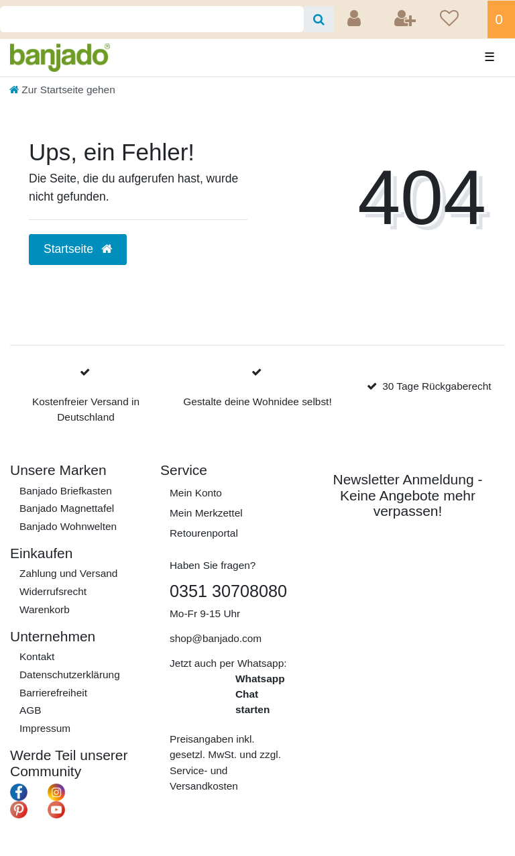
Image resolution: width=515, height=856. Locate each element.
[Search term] (152, 19)
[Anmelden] (355, 19)
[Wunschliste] (459, 19)
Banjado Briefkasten (65, 490)
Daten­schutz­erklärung (69, 674)
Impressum (44, 728)
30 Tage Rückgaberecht (436, 386)
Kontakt (36, 656)
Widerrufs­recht (53, 591)
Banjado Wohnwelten (68, 526)
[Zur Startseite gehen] (62, 89)
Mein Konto (196, 492)
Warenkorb (44, 609)
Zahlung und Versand (68, 573)
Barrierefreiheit (53, 692)
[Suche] (319, 19)
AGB (30, 710)
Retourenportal (204, 533)
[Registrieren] (406, 19)
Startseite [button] (78, 249)
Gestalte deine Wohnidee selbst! (257, 401)
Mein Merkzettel (206, 513)
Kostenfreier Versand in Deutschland (85, 409)
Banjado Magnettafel (66, 508)
